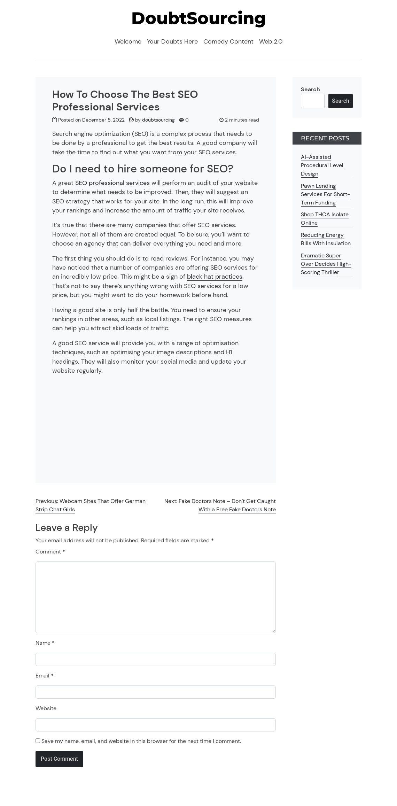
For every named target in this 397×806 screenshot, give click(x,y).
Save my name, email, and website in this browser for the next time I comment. (141, 741)
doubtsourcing (158, 120)
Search (310, 89)
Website (46, 708)
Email (45, 675)
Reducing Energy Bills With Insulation (326, 239)
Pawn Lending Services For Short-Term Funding (325, 194)
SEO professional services (112, 183)
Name (45, 642)
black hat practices (214, 276)
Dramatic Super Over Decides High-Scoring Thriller (326, 264)
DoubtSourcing (198, 18)
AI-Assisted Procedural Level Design (322, 165)
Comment (50, 551)
